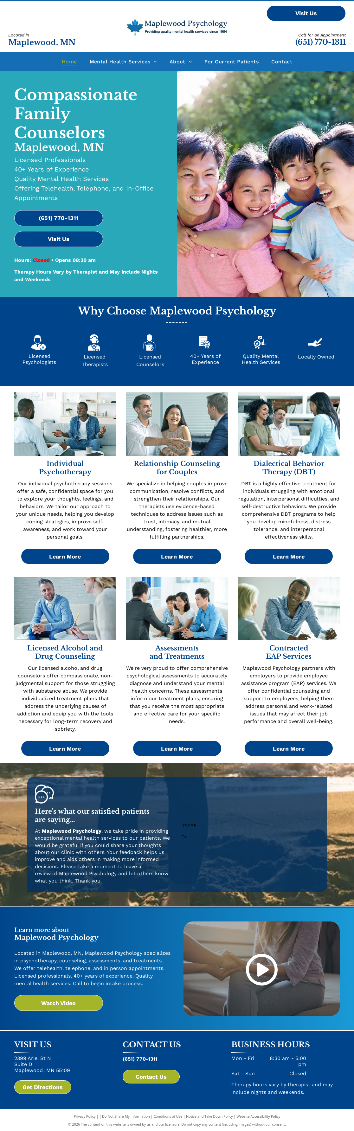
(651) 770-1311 (320, 42)
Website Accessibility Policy (258, 1116)
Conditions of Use (168, 1116)
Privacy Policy (85, 1116)
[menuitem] (69, 61)
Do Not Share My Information (126, 1116)
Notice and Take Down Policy (209, 1116)
